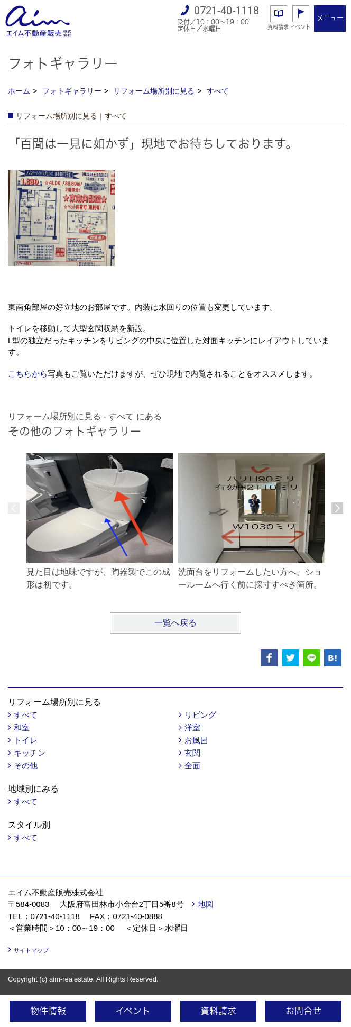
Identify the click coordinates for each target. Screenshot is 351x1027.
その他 (26, 765)
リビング (200, 714)
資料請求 (278, 27)
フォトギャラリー (71, 91)
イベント (300, 27)
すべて (218, 91)
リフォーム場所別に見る (154, 91)
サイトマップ (31, 950)
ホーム (19, 91)
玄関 (192, 752)
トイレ (26, 740)
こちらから (28, 373)
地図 (206, 904)
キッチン (29, 752)
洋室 (192, 727)
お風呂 (196, 740)
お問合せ (303, 1010)
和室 (22, 727)
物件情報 (48, 1010)
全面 (192, 765)
